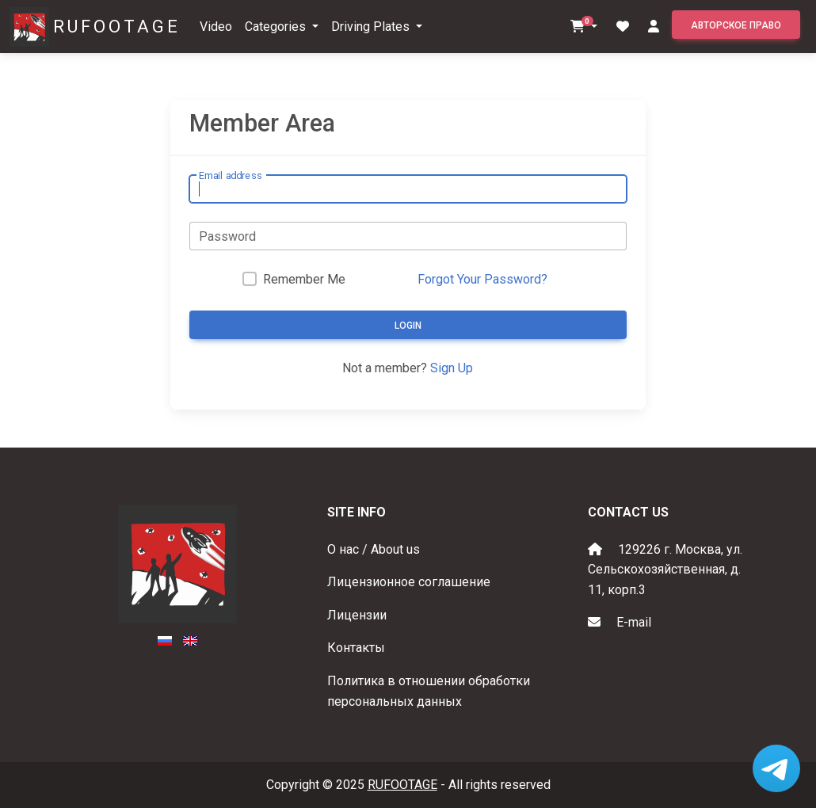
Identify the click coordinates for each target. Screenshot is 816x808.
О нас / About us (373, 549)
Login (408, 325)
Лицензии (357, 615)
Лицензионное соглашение (408, 581)
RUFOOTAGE (117, 26)
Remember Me (304, 279)
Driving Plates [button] (372, 26)
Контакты (356, 647)
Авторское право (736, 25)
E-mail (633, 622)
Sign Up (451, 367)
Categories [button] (277, 26)
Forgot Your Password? (482, 279)
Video (216, 26)
